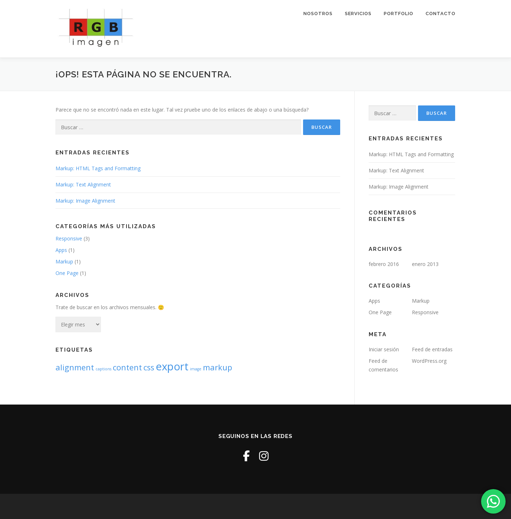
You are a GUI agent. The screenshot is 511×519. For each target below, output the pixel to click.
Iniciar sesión (384, 349)
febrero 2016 (384, 264)
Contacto (441, 13)
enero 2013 (425, 264)
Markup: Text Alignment (83, 184)
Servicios (358, 13)
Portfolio (398, 13)
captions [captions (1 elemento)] (103, 368)
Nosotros (318, 13)
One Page (67, 273)
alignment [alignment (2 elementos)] (74, 367)
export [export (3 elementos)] (172, 366)
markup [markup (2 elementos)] (217, 367)
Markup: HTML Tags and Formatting (98, 168)
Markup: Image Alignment (85, 200)
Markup (64, 261)
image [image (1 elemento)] (195, 368)
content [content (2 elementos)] (127, 367)
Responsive (68, 238)
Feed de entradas (432, 349)
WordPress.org (429, 360)
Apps (61, 250)
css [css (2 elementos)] (148, 367)
